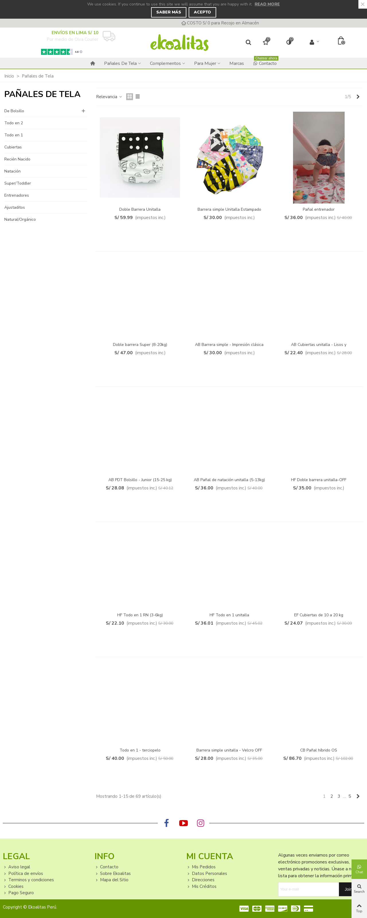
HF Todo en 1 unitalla (229, 615)
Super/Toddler (17, 183)
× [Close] (362, 4)
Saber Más (168, 12)
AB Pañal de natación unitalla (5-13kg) (229, 480)
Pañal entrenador (319, 209)
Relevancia (109, 97)
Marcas (236, 63)
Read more (267, 4)
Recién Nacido (17, 159)
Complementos (165, 63)
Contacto (265, 62)
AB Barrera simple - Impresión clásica (229, 344)
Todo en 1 (13, 135)
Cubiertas (13, 147)
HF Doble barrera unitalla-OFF (318, 480)
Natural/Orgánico (20, 219)
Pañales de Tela (120, 63)
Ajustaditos (14, 207)
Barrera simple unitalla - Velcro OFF (229, 750)
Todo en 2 (13, 123)
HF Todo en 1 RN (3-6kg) (140, 615)
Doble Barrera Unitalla (140, 209)
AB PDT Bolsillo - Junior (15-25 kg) (140, 480)
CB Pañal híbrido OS (318, 750)
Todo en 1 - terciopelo (140, 750)
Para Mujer (205, 63)
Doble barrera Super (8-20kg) (140, 344)
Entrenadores (16, 195)
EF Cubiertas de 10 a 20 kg (318, 615)
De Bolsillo (14, 111)
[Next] (358, 96)
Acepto (202, 12)
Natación (12, 171)
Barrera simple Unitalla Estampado (229, 209)
